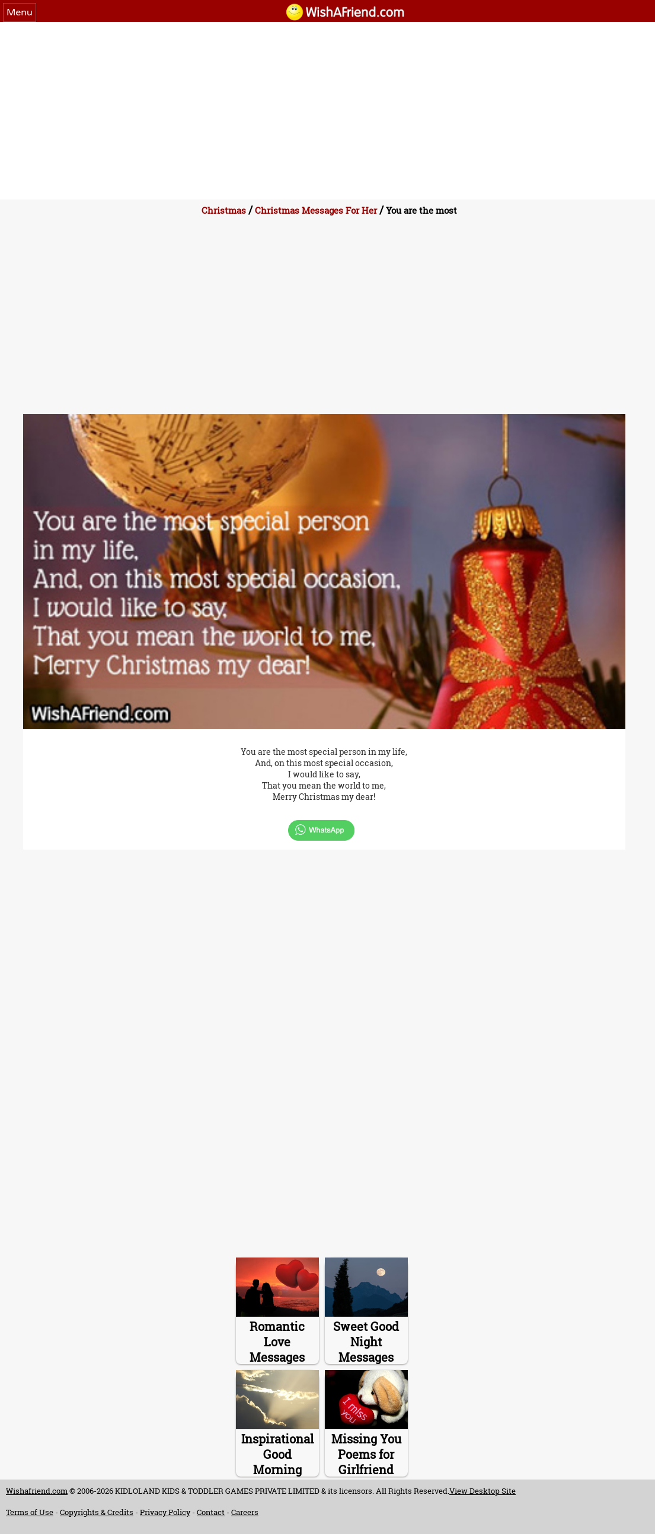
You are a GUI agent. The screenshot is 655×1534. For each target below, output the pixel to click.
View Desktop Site (482, 1490)
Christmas (224, 210)
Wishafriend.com (37, 1490)
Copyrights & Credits (96, 1512)
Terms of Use (29, 1512)
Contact (211, 1512)
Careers (244, 1512)
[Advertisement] (327, 111)
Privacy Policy (165, 1512)
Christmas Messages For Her (316, 210)
